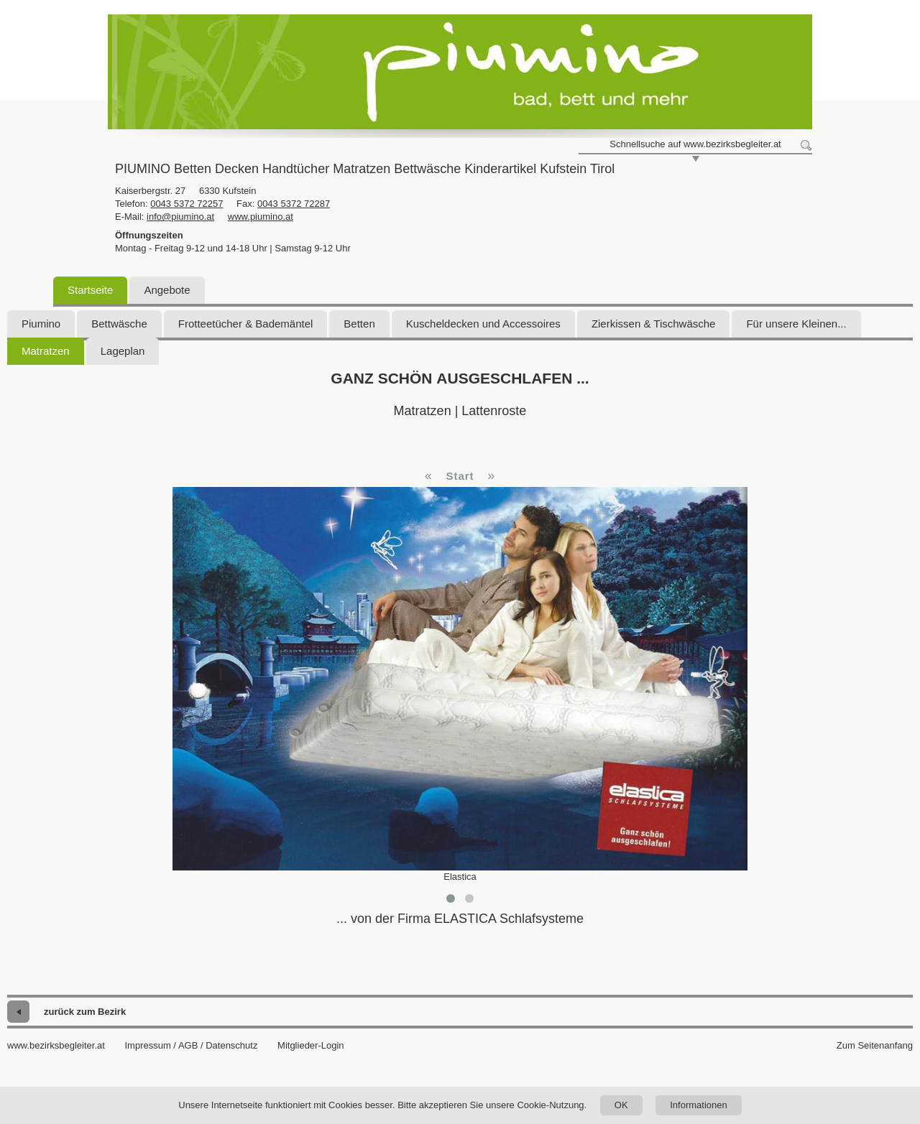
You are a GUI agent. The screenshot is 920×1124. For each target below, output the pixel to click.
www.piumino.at (260, 216)
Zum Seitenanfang (875, 1045)
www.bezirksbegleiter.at (56, 1045)
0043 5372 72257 (186, 203)
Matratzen (46, 351)
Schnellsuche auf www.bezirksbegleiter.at (695, 144)
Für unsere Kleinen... (796, 323)
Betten (359, 323)
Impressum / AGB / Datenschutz (190, 1045)
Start (460, 476)
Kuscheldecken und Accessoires (483, 323)
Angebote (167, 290)
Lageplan (123, 351)
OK (621, 1105)
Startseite (90, 290)
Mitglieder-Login (310, 1045)
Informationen (698, 1105)
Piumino (41, 323)
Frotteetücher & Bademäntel (245, 323)
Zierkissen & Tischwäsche (654, 323)
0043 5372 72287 (293, 203)
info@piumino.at (180, 216)
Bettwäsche (119, 323)
